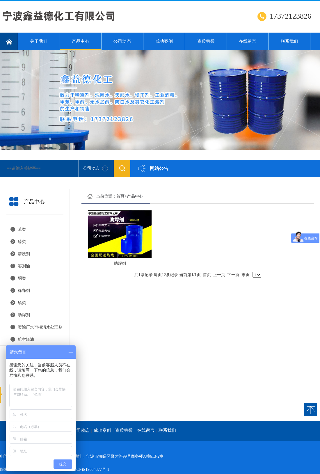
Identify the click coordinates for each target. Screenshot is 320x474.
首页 (120, 196)
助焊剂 (24, 315)
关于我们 (38, 41)
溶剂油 (24, 266)
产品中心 (81, 44)
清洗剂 (24, 254)
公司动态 (122, 41)
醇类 (22, 241)
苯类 (22, 229)
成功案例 (164, 41)
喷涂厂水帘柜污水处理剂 (40, 327)
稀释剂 (24, 290)
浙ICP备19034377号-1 (90, 469)
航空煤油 (26, 339)
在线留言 (247, 41)
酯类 (22, 303)
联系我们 (289, 41)
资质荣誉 (206, 41)
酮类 (22, 278)
